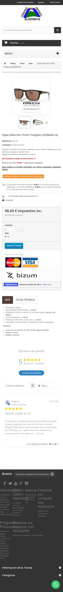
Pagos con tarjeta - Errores (4, 533)
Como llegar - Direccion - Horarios (18, 512)
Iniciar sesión (55, 2)
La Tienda (17, 503)
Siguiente (46, 122)
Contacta (16, 505)
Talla (7, 233)
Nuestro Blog (18, 508)
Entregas (4, 507)
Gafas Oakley (30, 495)
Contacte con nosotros (25, 2)
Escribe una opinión (31, 373)
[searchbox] (17, 385)
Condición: (6, 145)
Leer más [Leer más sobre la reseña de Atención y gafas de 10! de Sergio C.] (40, 433)
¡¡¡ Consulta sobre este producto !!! (23, 196)
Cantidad (8, 225)
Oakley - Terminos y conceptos (4, 545)
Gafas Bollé (30, 497)
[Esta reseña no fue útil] (55, 444)
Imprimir (9, 200)
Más (7, 299)
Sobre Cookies (6, 514)
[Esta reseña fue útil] (50, 444)
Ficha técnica (25, 299)
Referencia (6, 141)
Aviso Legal (5, 505)
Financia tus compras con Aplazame (43, 513)
